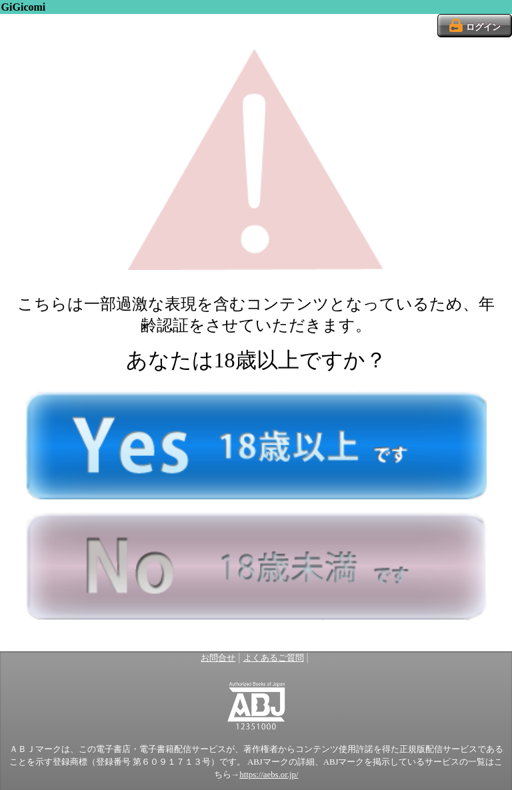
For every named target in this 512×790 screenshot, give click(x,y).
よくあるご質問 (273, 658)
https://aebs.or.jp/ (268, 774)
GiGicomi (23, 7)
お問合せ (218, 658)
